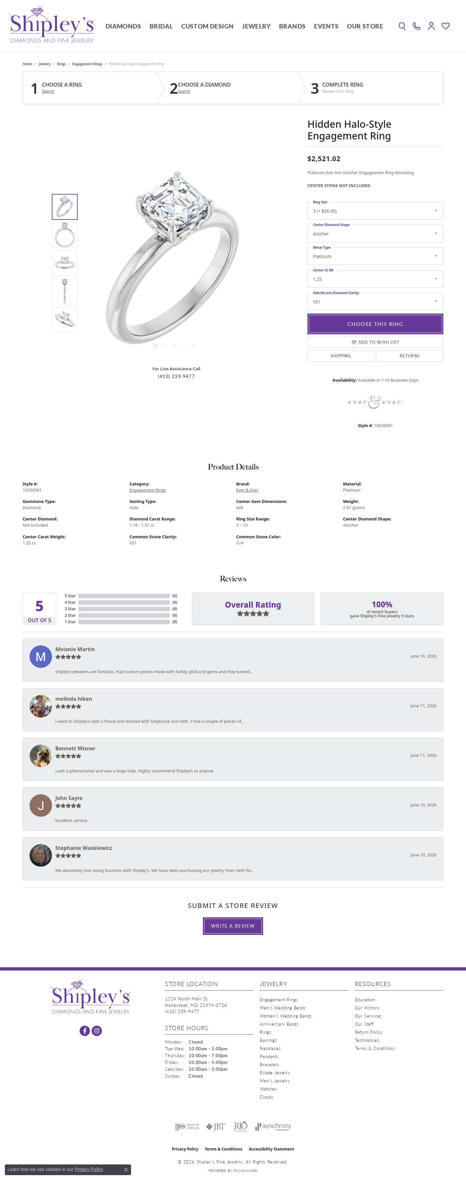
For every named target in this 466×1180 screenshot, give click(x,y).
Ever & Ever (247, 490)
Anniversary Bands (279, 1024)
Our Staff (364, 1024)
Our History (367, 1008)
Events (326, 26)
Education (365, 999)
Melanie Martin (75, 649)
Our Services (368, 1016)
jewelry (44, 64)
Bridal (161, 26)
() (174, 596)
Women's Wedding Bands (286, 1016)
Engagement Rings (87, 64)
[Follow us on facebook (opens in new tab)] (85, 1031)
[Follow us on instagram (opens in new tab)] (97, 1031)
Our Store (365, 26)
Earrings (268, 1040)
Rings (61, 64)
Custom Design (207, 26)
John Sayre (69, 798)
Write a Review (233, 926)
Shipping (341, 356)
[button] (402, 25)
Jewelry (256, 26)
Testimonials (367, 1040)
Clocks (266, 1097)
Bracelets (269, 1064)
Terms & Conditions (375, 1048)
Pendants (269, 1056)
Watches (268, 1089)
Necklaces (270, 1048)
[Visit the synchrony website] (273, 1127)
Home (27, 64)
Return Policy (369, 1032)
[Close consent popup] (126, 1170)
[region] (175, 263)
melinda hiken (73, 698)
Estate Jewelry (275, 1072)
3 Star (70, 609)
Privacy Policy (185, 1149)
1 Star (70, 622)
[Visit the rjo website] (241, 1127)
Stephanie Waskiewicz (83, 848)
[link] (417, 25)
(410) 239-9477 (176, 376)
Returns (410, 356)
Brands (292, 26)
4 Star (70, 602)
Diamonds (123, 26)
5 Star (70, 596)
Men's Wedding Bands (283, 1008)
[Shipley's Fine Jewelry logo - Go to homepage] (51, 26)
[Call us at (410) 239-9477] (182, 1011)
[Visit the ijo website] (187, 1127)
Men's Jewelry (275, 1081)
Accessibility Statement (271, 1149)
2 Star (70, 615)
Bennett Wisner (75, 748)
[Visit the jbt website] (215, 1127)
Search (48, 91)
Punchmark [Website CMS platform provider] (245, 1170)
